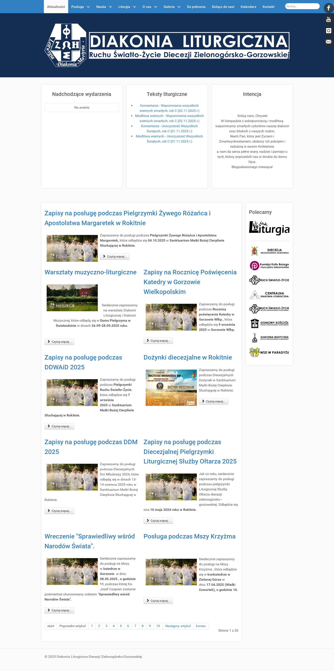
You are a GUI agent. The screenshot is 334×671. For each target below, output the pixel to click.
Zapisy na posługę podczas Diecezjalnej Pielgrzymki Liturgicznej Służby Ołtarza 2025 (190, 451)
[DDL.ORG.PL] (167, 45)
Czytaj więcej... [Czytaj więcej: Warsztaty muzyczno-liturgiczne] (59, 341)
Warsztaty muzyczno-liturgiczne (91, 272)
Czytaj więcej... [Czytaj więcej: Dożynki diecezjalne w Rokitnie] (214, 401)
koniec (201, 626)
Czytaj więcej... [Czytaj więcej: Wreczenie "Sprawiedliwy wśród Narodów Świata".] (59, 610)
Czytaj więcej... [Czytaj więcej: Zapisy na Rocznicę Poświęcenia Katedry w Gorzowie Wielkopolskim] (158, 340)
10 (158, 626)
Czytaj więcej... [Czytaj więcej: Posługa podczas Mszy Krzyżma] (158, 600)
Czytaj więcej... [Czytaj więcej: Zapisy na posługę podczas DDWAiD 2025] (59, 426)
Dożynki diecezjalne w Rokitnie (188, 357)
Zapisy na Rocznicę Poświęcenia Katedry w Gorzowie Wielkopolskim (190, 281)
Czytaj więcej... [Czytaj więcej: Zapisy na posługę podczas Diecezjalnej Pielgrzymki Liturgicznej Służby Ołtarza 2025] (158, 520)
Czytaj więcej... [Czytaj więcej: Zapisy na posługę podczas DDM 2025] (59, 511)
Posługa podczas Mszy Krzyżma (190, 536)
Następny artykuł (178, 626)
